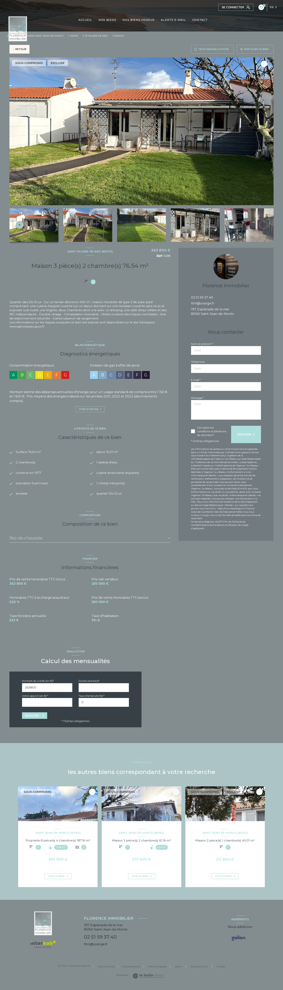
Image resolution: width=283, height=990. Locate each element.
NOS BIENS (107, 20)
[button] (263, 225)
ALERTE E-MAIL (173, 20)
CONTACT (200, 20)
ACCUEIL (85, 20)
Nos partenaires (131, 970)
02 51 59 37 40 (202, 297)
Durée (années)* (89, 684)
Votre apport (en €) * (35, 699)
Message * (197, 397)
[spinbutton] (104, 706)
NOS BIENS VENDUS (139, 20)
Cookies (220, 970)
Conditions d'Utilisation (225, 525)
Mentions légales (157, 970)
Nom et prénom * (202, 343)
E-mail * (195, 380)
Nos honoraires (106, 970)
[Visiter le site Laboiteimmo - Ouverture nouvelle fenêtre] (148, 979)
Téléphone (198, 361)
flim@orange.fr (202, 303)
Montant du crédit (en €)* (38, 684)
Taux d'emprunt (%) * (91, 699)
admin (178, 970)
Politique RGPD (199, 970)
